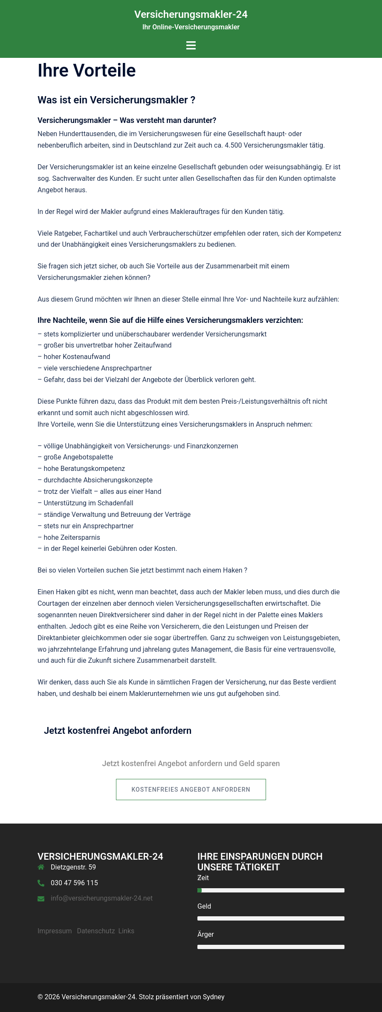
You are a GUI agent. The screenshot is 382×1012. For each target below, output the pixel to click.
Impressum (55, 931)
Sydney (214, 997)
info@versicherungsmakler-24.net (102, 898)
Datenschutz (96, 931)
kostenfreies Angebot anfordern (190, 789)
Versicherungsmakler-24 (191, 14)
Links (127, 931)
